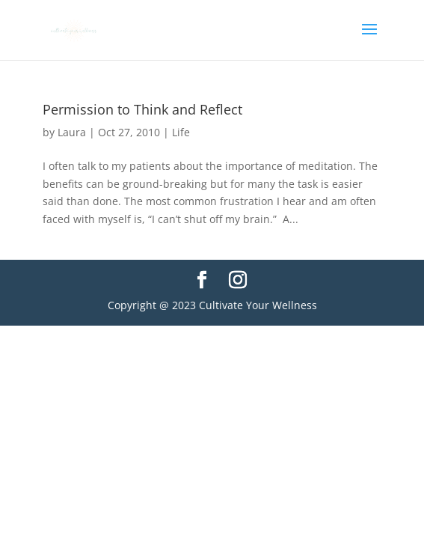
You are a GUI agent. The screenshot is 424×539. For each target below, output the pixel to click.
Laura (72, 132)
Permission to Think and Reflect (142, 109)
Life (181, 132)
